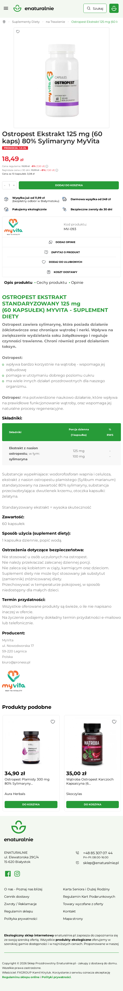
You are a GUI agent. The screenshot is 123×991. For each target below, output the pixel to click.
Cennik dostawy (16, 896)
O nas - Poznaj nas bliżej (23, 889)
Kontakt (69, 911)
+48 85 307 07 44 (98, 853)
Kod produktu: (75, 224)
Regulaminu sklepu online (21, 977)
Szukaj (98, 8)
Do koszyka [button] (31, 804)
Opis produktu (18, 282)
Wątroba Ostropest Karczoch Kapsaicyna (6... (90, 781)
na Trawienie (55, 21)
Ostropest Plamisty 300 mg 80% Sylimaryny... (27, 781)
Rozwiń (61, 950)
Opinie (77, 282)
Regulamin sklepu (18, 911)
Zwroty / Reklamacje (20, 904)
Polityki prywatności (56, 977)
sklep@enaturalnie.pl (101, 863)
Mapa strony (73, 919)
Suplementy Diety (26, 21)
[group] (31, 765)
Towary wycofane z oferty (83, 904)
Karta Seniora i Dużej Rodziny (86, 889)
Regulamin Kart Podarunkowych (89, 896)
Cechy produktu (52, 282)
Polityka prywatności (20, 919)
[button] (52, 721)
